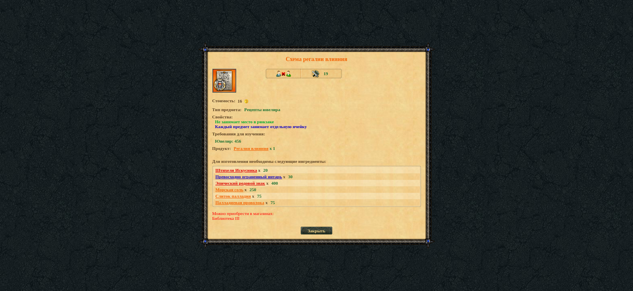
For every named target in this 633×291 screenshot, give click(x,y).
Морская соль (229, 189)
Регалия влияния (251, 148)
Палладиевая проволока (240, 202)
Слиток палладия (233, 196)
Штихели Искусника (236, 170)
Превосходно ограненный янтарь (249, 176)
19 (326, 73)
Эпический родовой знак (240, 183)
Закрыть (316, 230)
